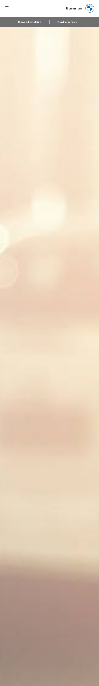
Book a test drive (29, 22)
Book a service (67, 22)
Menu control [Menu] (7, 8)
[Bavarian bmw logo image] (80, 8)
